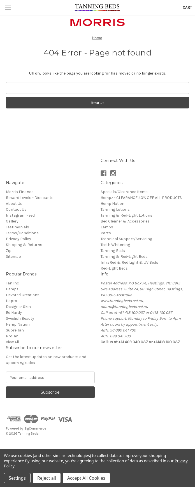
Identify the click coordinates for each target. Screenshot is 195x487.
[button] (97, 22)
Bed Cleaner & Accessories (125, 221)
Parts (106, 233)
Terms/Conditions (22, 233)
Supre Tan (15, 330)
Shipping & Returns (24, 244)
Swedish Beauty (20, 318)
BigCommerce (35, 428)
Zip (8, 250)
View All (12, 342)
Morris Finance (19, 191)
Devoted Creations (23, 295)
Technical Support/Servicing (126, 238)
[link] (97, 446)
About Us (14, 203)
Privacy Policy (18, 238)
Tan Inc (12, 283)
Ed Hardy (14, 312)
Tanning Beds (113, 250)
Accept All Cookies (86, 478)
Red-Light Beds (114, 268)
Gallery (12, 221)
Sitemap (13, 256)
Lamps (107, 227)
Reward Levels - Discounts (30, 197)
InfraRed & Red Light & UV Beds (129, 262)
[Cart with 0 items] (187, 7)
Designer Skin (18, 306)
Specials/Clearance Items (124, 191)
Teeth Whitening (115, 244)
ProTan (12, 336)
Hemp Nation (112, 203)
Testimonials (17, 227)
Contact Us (16, 209)
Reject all (46, 478)
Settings (17, 478)
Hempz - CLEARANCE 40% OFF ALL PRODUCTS (141, 197)
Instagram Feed (20, 215)
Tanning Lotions (115, 209)
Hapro (11, 300)
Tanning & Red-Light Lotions (126, 215)
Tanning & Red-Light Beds (124, 256)
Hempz (12, 289)
